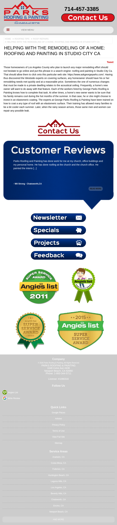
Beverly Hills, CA (58, 493)
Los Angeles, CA (58, 487)
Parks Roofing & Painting (59, 365)
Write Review (14, 398)
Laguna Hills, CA (58, 481)
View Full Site (58, 437)
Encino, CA (58, 506)
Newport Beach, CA (58, 512)
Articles (58, 418)
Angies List (13, 392)
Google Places (58, 412)
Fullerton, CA (58, 469)
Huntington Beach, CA (58, 475)
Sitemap (58, 443)
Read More (95, 189)
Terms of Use (58, 431)
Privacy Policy (58, 425)
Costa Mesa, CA (58, 463)
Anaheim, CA (58, 457)
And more (58, 519)
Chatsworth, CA (58, 499)
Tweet (110, 62)
